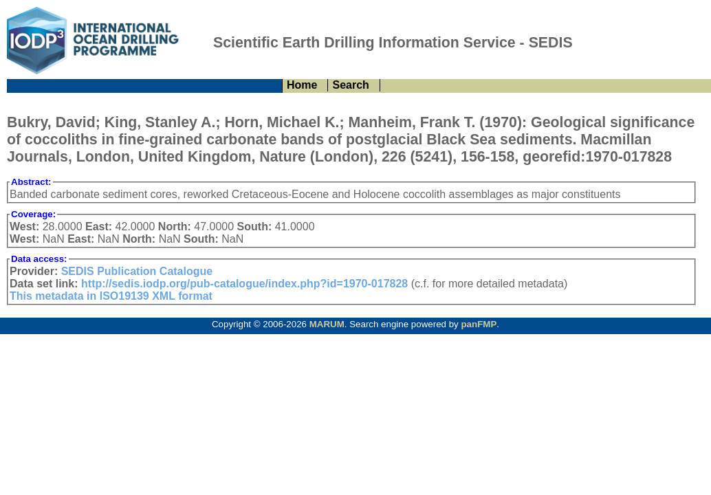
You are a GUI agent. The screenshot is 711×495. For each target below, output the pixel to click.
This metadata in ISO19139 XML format (111, 296)
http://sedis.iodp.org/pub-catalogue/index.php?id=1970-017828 (244, 283)
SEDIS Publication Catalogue (136, 271)
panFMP (478, 324)
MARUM (326, 324)
